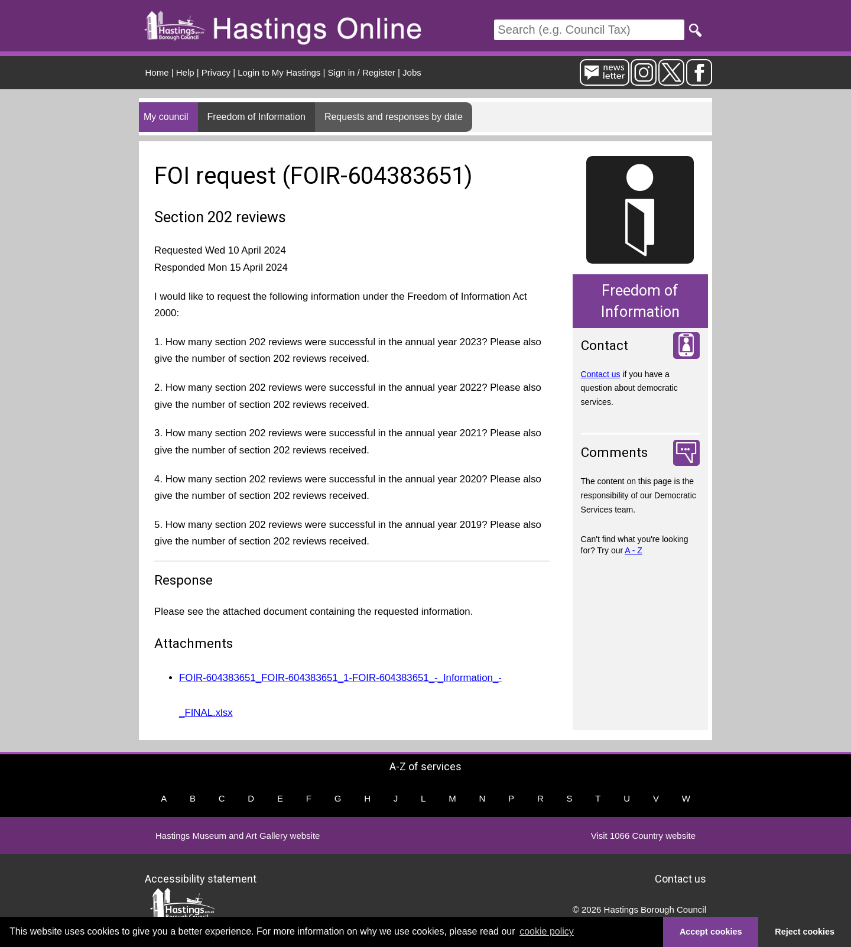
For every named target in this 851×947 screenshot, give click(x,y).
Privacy (216, 72)
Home (157, 72)
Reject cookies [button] (804, 931)
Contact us (601, 374)
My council (166, 117)
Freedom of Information (256, 117)
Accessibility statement (200, 879)
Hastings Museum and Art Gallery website (237, 836)
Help (185, 72)
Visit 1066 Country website (643, 836)
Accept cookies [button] (711, 931)
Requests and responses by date (393, 117)
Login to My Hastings (279, 72)
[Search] (589, 30)
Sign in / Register (361, 72)
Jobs (411, 72)
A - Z (633, 550)
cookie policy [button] (546, 931)
